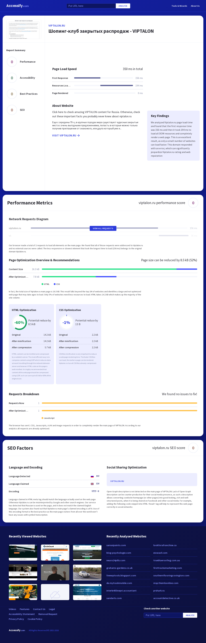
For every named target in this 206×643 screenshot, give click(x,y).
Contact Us (39, 609)
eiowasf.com (160, 552)
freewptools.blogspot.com (121, 575)
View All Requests (103, 228)
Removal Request (47, 614)
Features (24, 609)
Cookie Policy (35, 618)
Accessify (17, 5)
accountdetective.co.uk (166, 598)
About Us (195, 5)
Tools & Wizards (179, 5)
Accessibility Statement (22, 614)
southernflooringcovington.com (171, 575)
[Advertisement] (124, 53)
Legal (52, 609)
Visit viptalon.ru (66, 135)
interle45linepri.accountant (121, 590)
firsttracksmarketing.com (167, 567)
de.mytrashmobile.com (119, 583)
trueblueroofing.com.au (166, 560)
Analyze (123, 5)
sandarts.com (114, 598)
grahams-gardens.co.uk (119, 567)
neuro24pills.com (115, 560)
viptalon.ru (56, 25)
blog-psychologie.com (118, 552)
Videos (12, 609)
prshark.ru (159, 590)
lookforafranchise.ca (165, 545)
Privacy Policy (16, 618)
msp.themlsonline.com (165, 583)
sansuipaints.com (116, 545)
